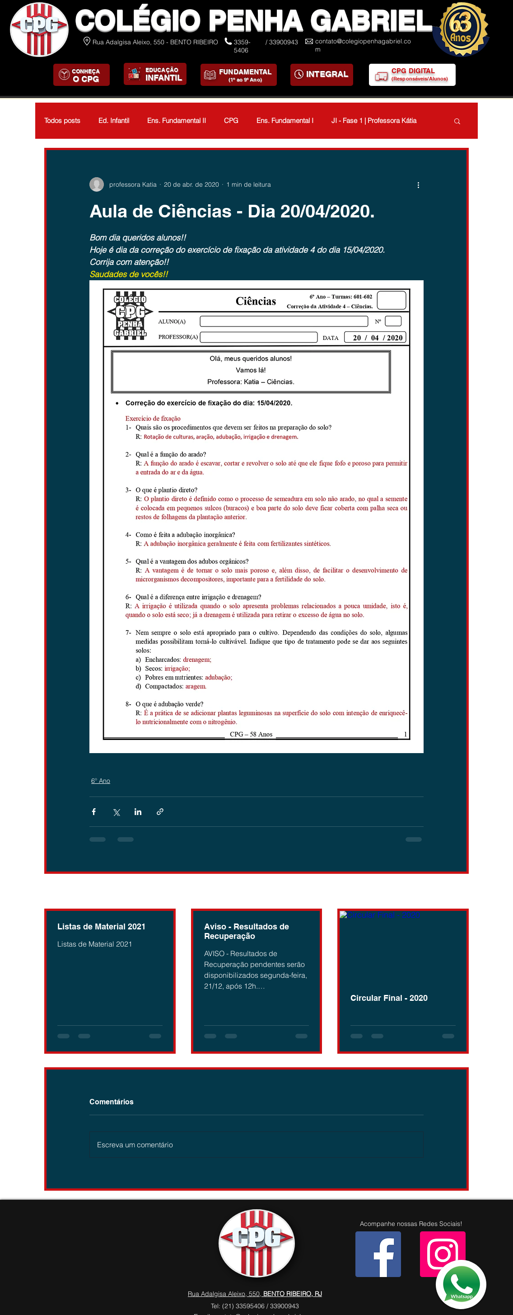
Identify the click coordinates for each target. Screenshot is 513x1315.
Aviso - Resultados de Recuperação (246, 931)
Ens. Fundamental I (284, 121)
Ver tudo (456, 892)
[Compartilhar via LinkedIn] (138, 811)
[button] (457, 120)
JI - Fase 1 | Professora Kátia (373, 121)
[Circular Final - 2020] (403, 946)
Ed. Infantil (113, 121)
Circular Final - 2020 (389, 998)
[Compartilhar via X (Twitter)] (116, 811)
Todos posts (62, 121)
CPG (231, 121)
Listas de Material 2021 (101, 926)
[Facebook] (378, 1254)
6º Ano (100, 781)
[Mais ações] (418, 184)
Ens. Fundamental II (176, 121)
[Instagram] (443, 1254)
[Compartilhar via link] (160, 811)
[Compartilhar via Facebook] (93, 811)
